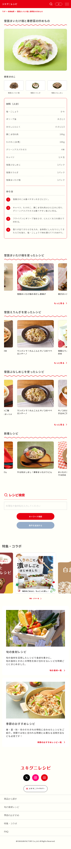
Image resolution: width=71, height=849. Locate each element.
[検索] (35, 516)
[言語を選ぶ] (58, 4)
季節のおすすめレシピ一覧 (49, 744)
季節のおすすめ (11, 818)
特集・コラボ (10, 826)
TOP (4, 11)
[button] (6, 275)
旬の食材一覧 (56, 673)
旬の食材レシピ (11, 809)
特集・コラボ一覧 (33, 600)
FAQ (6, 834)
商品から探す (10, 801)
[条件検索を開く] (51, 4)
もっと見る (59, 303)
